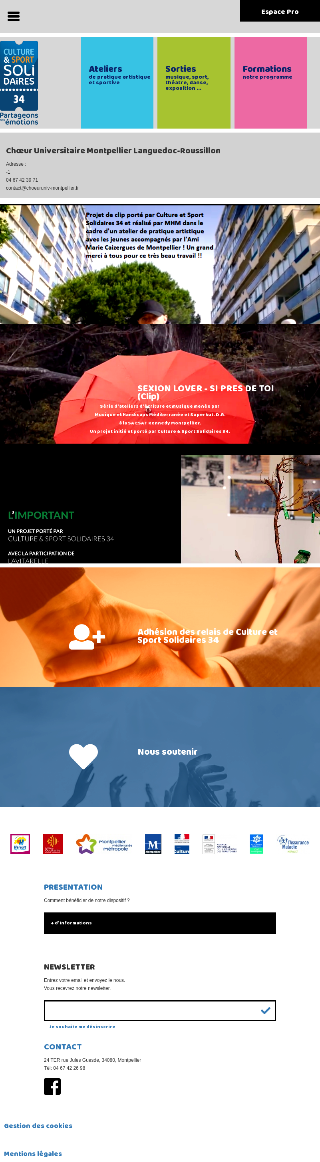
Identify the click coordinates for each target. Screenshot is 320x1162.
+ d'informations (71, 923)
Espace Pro (280, 12)
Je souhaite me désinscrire (82, 1027)
